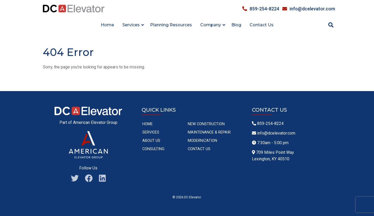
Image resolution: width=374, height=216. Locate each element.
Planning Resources (171, 24)
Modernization (202, 140)
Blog (236, 24)
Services (150, 132)
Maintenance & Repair (209, 132)
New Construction (206, 124)
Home (107, 24)
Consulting (153, 149)
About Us (151, 140)
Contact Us (261, 24)
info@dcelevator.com (308, 8)
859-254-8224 (260, 8)
